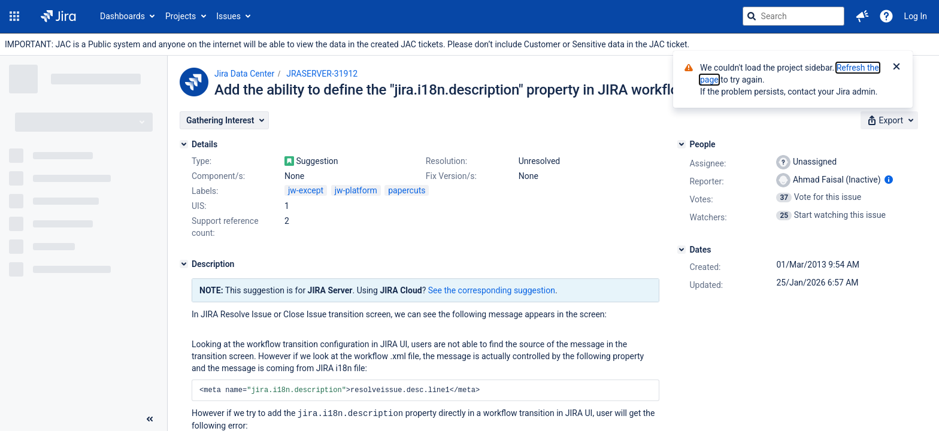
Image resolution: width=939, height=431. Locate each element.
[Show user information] (888, 179)
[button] (14, 16)
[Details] (184, 144)
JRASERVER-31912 (322, 73)
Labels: (205, 191)
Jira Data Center (244, 73)
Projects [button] (180, 16)
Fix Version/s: (451, 176)
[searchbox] (793, 16)
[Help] (886, 16)
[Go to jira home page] (58, 16)
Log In (915, 16)
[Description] (184, 264)
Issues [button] (228, 16)
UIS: (199, 206)
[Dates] (681, 249)
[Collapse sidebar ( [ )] (149, 419)
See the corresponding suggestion (491, 290)
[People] (681, 144)
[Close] (896, 68)
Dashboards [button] (122, 16)
